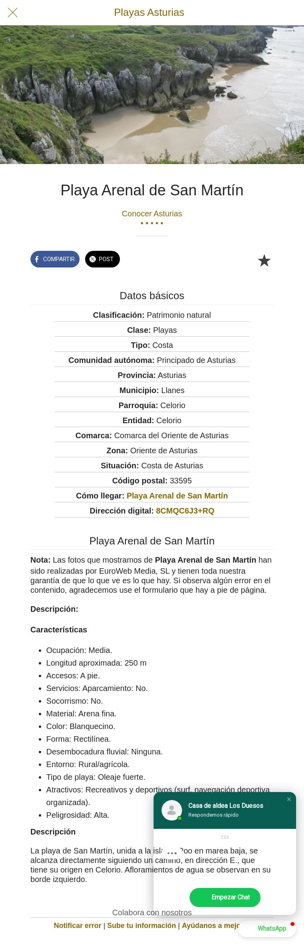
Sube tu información (141, 926)
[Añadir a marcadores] (264, 259)
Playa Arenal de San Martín (177, 495)
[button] (289, 799)
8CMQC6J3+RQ (185, 510)
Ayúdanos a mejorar (216, 926)
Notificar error (77, 926)
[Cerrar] (12, 12)
